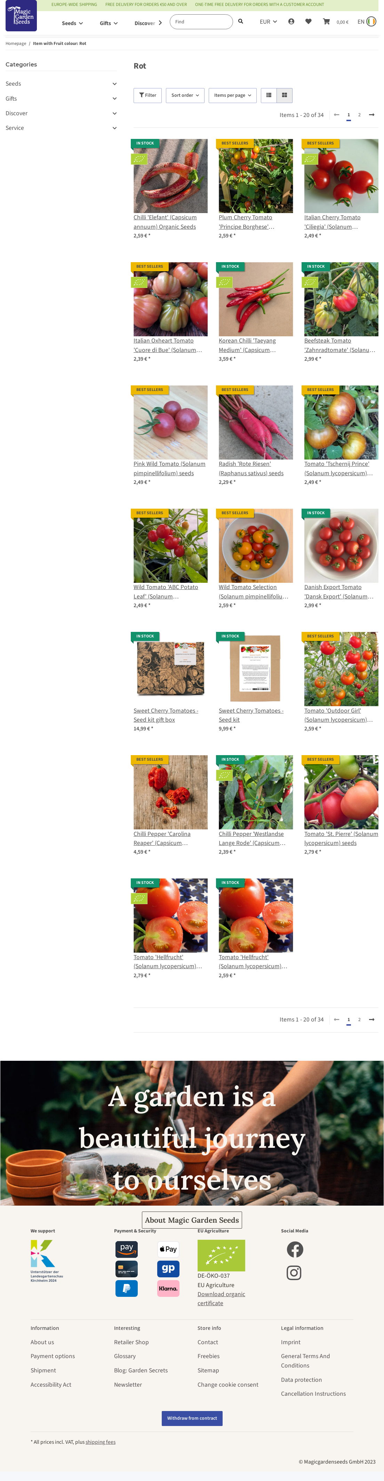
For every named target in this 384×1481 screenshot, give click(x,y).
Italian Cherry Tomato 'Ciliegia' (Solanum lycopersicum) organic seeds (340, 222)
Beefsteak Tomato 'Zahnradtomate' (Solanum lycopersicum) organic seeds (340, 345)
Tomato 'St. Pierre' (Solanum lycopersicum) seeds (341, 838)
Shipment (43, 1370)
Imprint (291, 1342)
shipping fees (100, 1442)
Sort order (182, 95)
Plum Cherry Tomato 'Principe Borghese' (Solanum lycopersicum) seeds (250, 222)
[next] (371, 115)
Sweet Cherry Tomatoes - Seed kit (251, 715)
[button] (291, 22)
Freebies (208, 1356)
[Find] (201, 21)
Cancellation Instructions (313, 1393)
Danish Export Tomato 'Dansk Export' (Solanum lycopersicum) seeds (336, 592)
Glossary (125, 1356)
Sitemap (208, 1370)
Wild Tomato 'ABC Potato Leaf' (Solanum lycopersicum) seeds (166, 592)
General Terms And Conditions (305, 1361)
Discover (16, 113)
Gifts (11, 98)
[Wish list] (308, 22)
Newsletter (128, 1384)
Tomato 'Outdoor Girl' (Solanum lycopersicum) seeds (335, 715)
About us (42, 1342)
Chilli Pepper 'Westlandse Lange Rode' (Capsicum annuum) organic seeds (251, 839)
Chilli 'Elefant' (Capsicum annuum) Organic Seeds (165, 222)
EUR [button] (265, 21)
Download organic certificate (221, 1299)
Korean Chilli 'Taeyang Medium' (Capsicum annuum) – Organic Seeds (252, 345)
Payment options (53, 1356)
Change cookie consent (228, 1384)
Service (15, 128)
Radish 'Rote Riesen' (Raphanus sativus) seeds (251, 468)
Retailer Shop (131, 1342)
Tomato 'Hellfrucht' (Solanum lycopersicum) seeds (250, 962)
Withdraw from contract (192, 1418)
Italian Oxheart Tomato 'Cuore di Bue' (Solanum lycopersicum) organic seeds (170, 345)
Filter (147, 95)
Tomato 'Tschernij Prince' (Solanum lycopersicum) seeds (336, 469)
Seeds (13, 83)
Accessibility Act (51, 1384)
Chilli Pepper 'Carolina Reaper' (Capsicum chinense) (162, 839)
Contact (208, 1342)
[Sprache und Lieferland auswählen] (366, 22)
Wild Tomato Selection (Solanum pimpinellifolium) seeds (254, 592)
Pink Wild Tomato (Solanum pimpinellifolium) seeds (170, 468)
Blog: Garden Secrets (141, 1370)
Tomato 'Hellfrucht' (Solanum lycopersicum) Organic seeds (165, 962)
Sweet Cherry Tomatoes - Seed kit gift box (166, 715)
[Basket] (335, 22)
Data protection (301, 1380)
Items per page (229, 95)
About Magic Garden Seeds (192, 1220)
